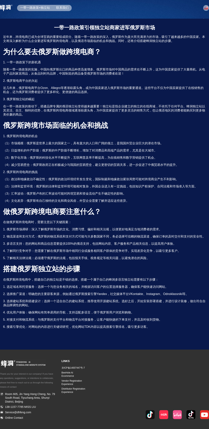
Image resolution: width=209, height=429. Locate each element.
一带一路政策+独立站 (35, 7)
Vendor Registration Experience (72, 382)
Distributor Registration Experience (73, 390)
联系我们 (62, 7)
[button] (27, 418)
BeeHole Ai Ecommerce (68, 374)
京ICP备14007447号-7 (73, 367)
